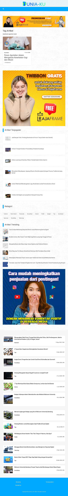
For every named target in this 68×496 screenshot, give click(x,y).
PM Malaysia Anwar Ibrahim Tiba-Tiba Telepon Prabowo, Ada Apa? (33, 433)
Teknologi (21, 218)
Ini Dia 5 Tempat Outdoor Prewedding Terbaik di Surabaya (28, 149)
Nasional (6, 218)
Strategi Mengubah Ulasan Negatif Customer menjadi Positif (31, 373)
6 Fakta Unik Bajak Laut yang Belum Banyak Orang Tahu (27, 195)
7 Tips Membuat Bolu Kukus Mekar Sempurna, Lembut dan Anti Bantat (34, 383)
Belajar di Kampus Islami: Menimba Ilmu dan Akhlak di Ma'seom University (34, 394)
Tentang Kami (50, 482)
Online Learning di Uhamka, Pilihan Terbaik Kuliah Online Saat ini (29, 160)
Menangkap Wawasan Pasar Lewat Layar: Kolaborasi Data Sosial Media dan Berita (32, 257)
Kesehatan (6, 52)
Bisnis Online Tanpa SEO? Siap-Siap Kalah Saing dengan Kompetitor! (33, 457)
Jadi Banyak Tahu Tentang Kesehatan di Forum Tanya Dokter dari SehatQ (32, 137)
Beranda (18, 482)
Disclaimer (18, 485)
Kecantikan (30, 214)
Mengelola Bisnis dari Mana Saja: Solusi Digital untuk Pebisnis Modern (28, 244)
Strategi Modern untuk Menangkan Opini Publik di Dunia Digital (31, 424)
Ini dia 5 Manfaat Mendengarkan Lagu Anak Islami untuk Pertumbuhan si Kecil (33, 183)
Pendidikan (13, 218)
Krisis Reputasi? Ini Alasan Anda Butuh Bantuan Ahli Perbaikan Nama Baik (29, 251)
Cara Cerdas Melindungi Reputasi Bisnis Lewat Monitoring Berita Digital (29, 229)
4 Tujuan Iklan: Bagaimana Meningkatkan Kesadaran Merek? (31, 349)
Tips (54, 214)
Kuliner (37, 214)
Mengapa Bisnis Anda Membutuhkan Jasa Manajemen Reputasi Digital (34, 447)
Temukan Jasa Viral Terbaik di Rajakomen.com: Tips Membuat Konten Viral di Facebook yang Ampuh (37, 263)
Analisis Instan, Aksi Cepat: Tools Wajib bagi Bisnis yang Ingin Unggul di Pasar (30, 237)
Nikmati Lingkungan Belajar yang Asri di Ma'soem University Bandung (33, 411)
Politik (42, 214)
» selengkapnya (7, 62)
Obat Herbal (13, 214)
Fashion (6, 214)
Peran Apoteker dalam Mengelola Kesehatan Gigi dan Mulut (15, 57)
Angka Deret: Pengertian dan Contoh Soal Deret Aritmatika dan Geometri (34, 359)
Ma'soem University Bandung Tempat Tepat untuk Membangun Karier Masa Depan (37, 467)
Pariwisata (21, 214)
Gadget (49, 214)
